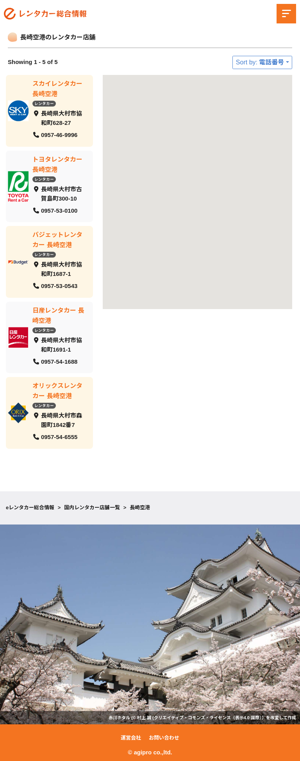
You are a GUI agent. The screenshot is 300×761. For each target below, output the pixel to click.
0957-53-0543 (59, 286)
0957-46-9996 (59, 135)
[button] (251, 252)
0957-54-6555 (59, 437)
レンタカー (44, 103)
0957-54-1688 (59, 361)
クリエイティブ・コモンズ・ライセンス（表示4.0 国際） (208, 717)
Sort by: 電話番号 (260, 62)
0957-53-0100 (59, 210)
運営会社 (131, 738)
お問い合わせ (164, 738)
